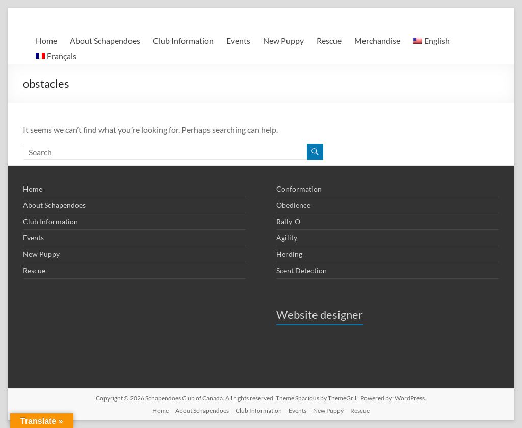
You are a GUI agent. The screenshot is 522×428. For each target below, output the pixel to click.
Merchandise (377, 40)
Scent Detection (301, 270)
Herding (289, 254)
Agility (286, 237)
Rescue (329, 40)
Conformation (299, 188)
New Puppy (283, 40)
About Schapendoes (105, 40)
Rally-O (288, 221)
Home (46, 40)
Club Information (183, 40)
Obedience (293, 205)
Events (238, 40)
